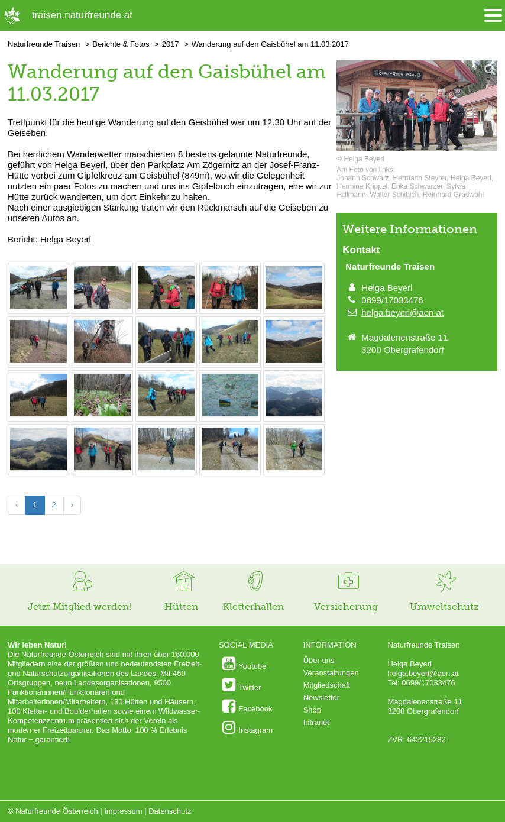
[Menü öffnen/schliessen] (493, 15)
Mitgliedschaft (326, 685)
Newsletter (321, 697)
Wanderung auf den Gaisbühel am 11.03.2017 (270, 44)
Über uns (319, 660)
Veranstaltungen (331, 672)
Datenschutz (169, 811)
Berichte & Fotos (120, 44)
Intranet (316, 722)
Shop (312, 710)
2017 (170, 44)
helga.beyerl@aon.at (402, 313)
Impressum (123, 811)
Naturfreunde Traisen (44, 44)
